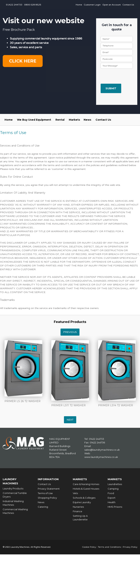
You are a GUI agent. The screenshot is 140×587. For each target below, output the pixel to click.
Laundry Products (13, 487)
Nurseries (78, 506)
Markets (74, 119)
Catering (43, 506)
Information (48, 479)
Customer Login (92, 4)
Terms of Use (45, 493)
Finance (77, 511)
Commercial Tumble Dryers (15, 494)
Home (79, 4)
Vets (75, 493)
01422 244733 (14, 4)
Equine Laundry (82, 502)
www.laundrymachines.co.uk (101, 457)
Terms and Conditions (108, 546)
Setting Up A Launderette (80, 517)
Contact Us (128, 4)
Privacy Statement (49, 488)
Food (111, 493)
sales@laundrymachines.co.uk (102, 449)
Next (70, 419)
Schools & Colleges (84, 497)
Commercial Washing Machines (15, 510)
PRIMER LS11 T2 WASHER (68, 405)
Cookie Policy (88, 546)
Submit (110, 88)
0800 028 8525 (32, 4)
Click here (22, 61)
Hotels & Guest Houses (86, 488)
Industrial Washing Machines (13, 502)
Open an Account (111, 4)
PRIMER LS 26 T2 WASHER (22, 401)
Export (111, 497)
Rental (59, 119)
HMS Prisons (115, 506)
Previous (70, 332)
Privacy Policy (129, 546)
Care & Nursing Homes (86, 483)
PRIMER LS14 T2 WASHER (115, 405)
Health (111, 502)
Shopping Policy (47, 497)
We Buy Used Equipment (34, 119)
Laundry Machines (10, 481)
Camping (113, 488)
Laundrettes (115, 483)
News (87, 119)
